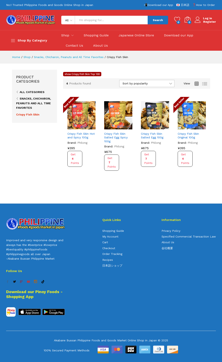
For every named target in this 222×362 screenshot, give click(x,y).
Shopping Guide (96, 35)
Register (209, 21)
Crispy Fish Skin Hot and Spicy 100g (81, 135)
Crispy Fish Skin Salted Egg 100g (152, 135)
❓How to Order (203, 5)
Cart (105, 242)
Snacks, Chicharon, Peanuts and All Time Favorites (33, 103)
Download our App (178, 35)
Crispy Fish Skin (27, 114)
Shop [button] (65, 35)
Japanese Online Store (136, 35)
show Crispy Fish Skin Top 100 (82, 74)
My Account (110, 236)
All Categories (32, 92)
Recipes (107, 259)
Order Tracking (112, 254)
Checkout (108, 248)
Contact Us (74, 45)
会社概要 (167, 248)
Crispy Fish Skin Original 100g (188, 135)
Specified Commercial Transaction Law (189, 236)
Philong (82, 142)
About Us (100, 45)
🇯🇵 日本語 (182, 5)
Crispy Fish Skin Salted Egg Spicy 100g (116, 137)
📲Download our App (158, 5)
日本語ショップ (112, 265)
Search (158, 20)
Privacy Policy (171, 230)
